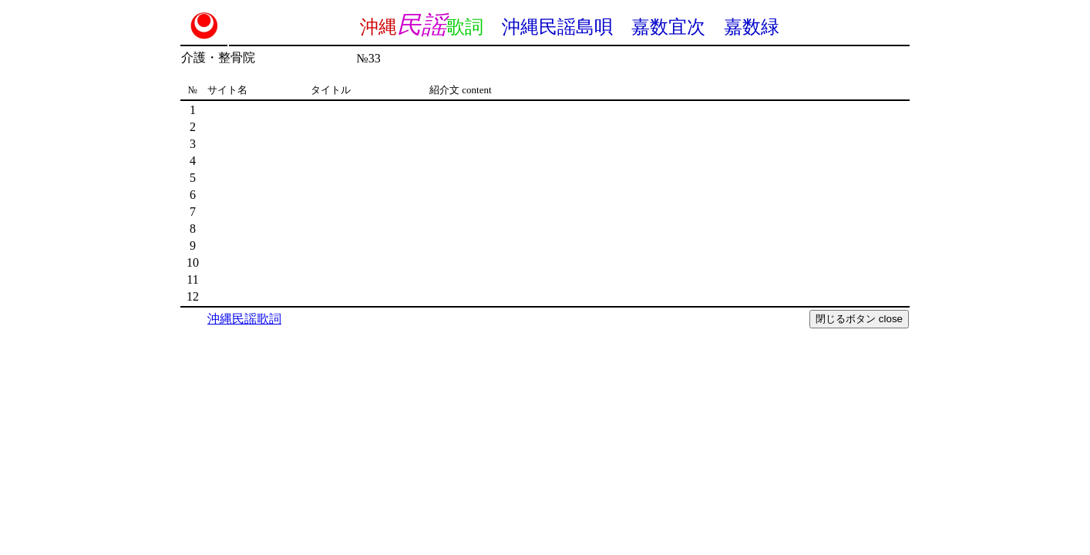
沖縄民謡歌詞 (244, 318)
